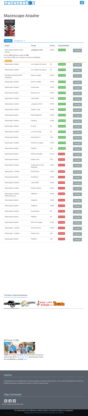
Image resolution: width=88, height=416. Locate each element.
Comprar (77, 50)
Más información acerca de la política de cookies (47, 413)
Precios (8, 41)
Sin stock (61, 154)
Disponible (62, 50)
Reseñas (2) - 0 (19, 41)
